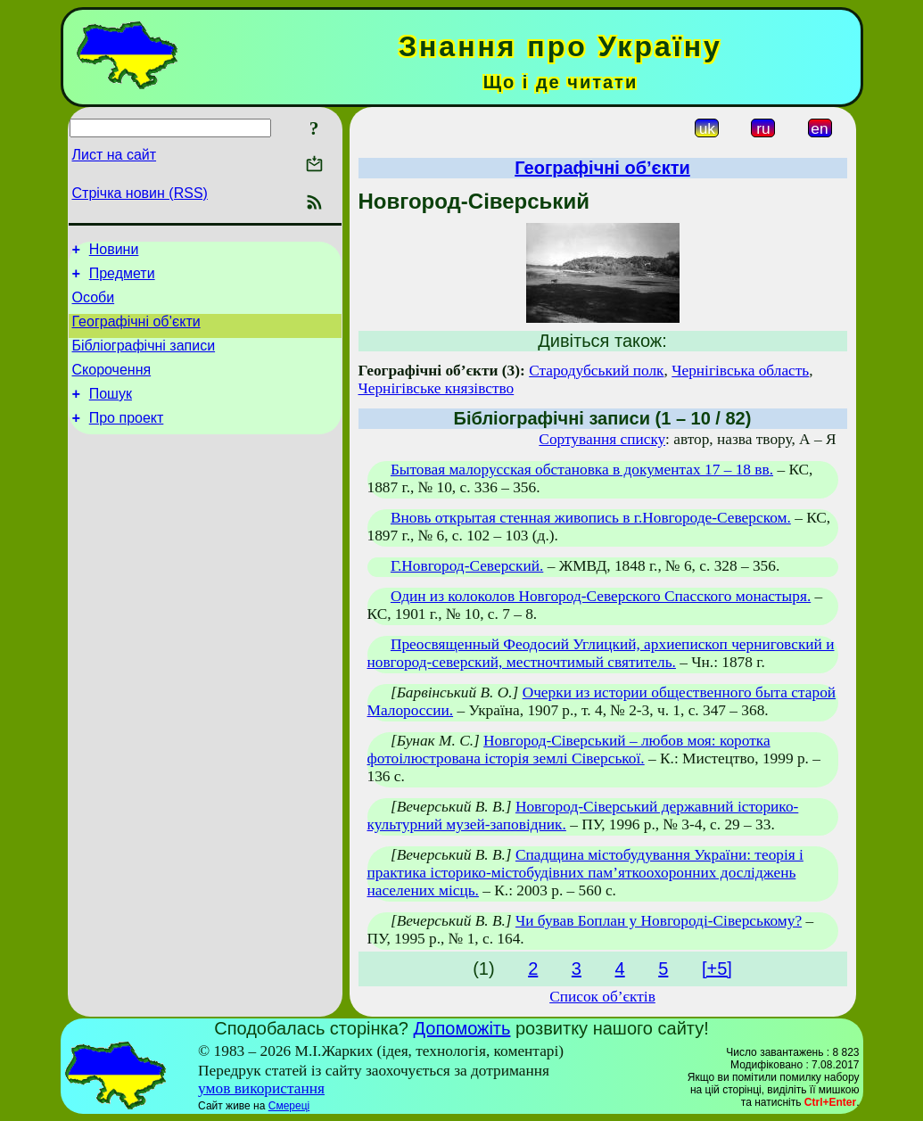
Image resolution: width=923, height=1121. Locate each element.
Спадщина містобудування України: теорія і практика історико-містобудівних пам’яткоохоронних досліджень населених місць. (585, 872)
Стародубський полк (596, 370)
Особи (93, 305)
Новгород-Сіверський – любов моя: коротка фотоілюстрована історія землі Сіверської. (569, 749)
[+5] (717, 968)
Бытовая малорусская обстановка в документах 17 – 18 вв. (582, 469)
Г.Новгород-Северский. (467, 565)
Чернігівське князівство (436, 388)
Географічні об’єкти (136, 332)
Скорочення (112, 385)
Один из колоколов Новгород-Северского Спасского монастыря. (601, 596)
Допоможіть (462, 1028)
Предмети (122, 278)
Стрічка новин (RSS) (140, 193)
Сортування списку (602, 439)
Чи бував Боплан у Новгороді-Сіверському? (658, 920)
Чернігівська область (740, 370)
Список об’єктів (602, 996)
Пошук (110, 412)
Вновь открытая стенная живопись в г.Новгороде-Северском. (591, 517)
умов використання (261, 1088)
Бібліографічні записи (144, 359)
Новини (114, 252)
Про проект (126, 439)
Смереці (288, 1106)
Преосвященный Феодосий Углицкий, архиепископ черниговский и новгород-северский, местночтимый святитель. (601, 653)
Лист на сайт (114, 154)
